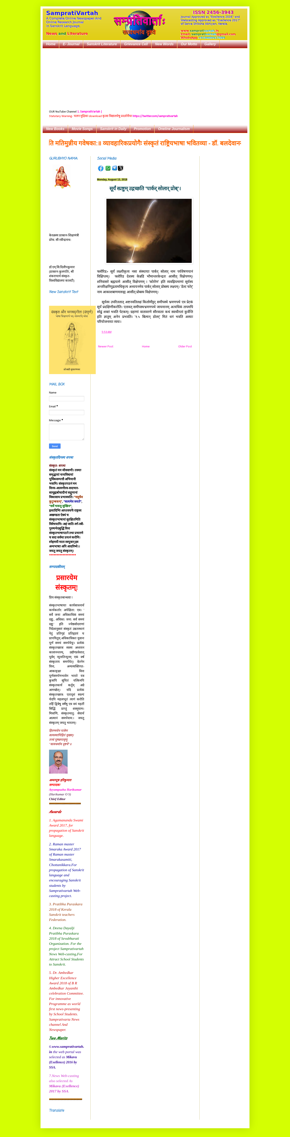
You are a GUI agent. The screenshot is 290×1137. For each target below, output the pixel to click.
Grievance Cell (136, 44)
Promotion (142, 129)
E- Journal (71, 44)
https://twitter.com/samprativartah (155, 116)
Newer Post (105, 346)
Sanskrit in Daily (113, 129)
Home (50, 44)
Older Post (185, 346)
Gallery (210, 44)
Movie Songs (82, 129)
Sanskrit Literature (102, 44)
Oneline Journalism (174, 129)
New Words (164, 44)
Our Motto (189, 44)
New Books (55, 129)
